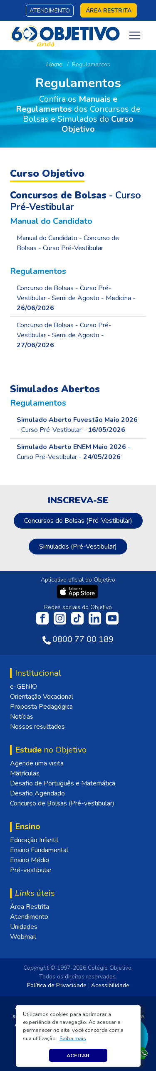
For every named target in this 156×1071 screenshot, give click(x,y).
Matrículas (25, 773)
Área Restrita (29, 906)
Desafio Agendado (37, 793)
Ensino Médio (29, 860)
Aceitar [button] (78, 1055)
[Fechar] (141, 1015)
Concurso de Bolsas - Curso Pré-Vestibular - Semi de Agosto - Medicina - (76, 298)
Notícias (21, 716)
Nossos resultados (37, 726)
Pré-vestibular (31, 870)
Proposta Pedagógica (41, 706)
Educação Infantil (34, 840)
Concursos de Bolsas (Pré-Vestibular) (78, 520)
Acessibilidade (110, 985)
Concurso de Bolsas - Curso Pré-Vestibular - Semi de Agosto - (64, 335)
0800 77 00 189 (83, 639)
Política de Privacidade (57, 985)
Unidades (23, 926)
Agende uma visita (37, 763)
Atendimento (50, 11)
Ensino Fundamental (39, 850)
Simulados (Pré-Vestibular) (78, 546)
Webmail (23, 936)
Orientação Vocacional (41, 696)
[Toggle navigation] (135, 35)
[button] (73, 1038)
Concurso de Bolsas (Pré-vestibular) (62, 803)
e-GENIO (23, 686)
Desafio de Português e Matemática (62, 783)
